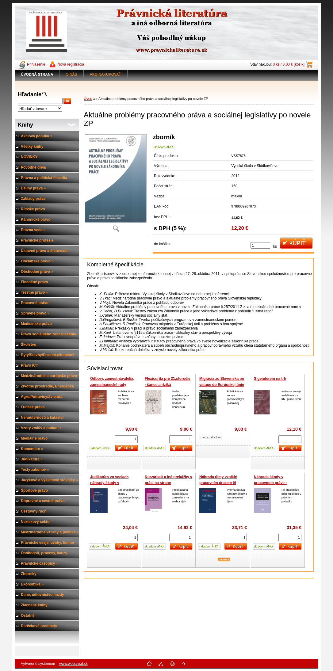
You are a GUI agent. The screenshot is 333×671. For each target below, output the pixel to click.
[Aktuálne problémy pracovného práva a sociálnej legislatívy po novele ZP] (116, 185)
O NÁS (71, 74)
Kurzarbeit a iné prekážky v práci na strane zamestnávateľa (168, 483)
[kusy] (260, 245)
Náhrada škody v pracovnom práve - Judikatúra (270, 483)
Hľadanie (29, 94)
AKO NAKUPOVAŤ (105, 74)
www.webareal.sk (73, 663)
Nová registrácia (70, 64)
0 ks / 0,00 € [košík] (288, 64)
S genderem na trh (270, 378)
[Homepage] (37, 74)
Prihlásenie (36, 64)
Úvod (88, 99)
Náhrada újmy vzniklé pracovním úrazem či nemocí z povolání (218, 483)
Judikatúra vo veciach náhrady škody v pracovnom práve (109, 483)
